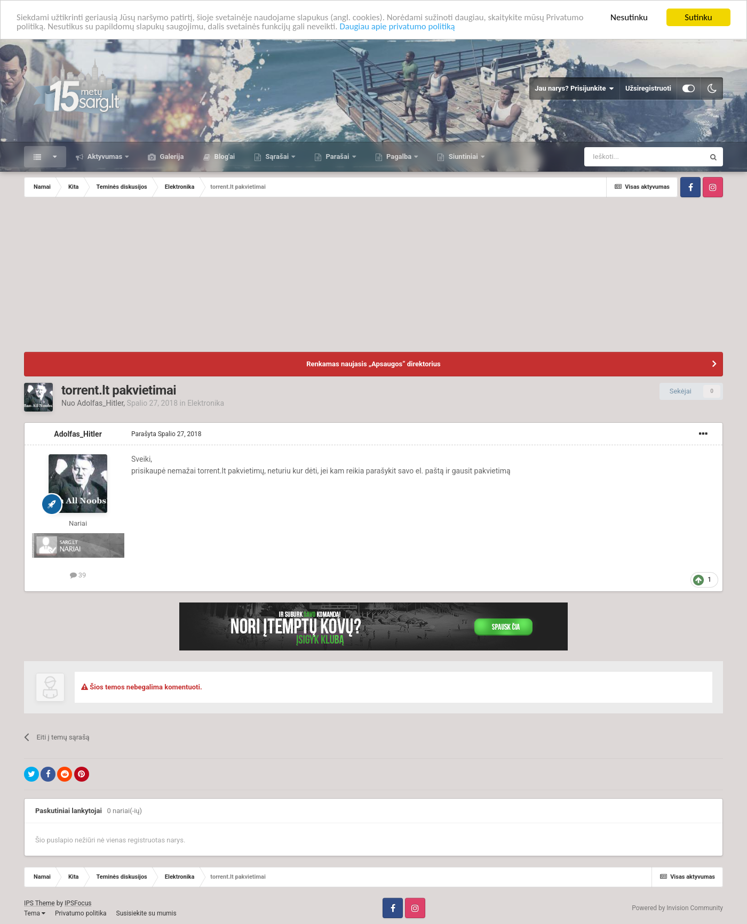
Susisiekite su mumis (146, 913)
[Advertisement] (373, 277)
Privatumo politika (81, 913)
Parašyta (166, 434)
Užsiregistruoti (648, 88)
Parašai (337, 156)
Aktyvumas (104, 156)
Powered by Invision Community (677, 908)
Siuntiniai (463, 156)
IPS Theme (39, 903)
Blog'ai (223, 156)
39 (78, 575)
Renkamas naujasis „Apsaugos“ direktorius (373, 364)
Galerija (171, 156)
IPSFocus (78, 903)
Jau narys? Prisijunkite (574, 88)
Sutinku (698, 17)
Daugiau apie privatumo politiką (444, 27)
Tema (34, 913)
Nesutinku (629, 17)
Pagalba (399, 156)
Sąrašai (277, 156)
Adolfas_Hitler (100, 403)
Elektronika (205, 403)
